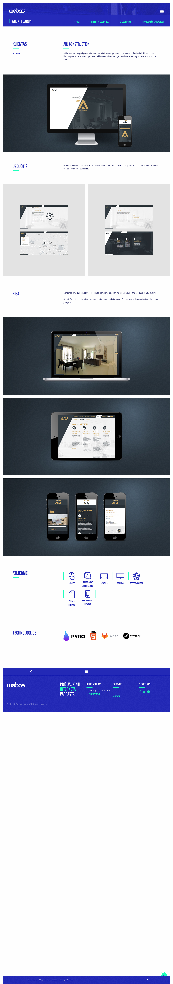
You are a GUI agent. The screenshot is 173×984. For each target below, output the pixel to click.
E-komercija (125, 21)
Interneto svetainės (100, 21)
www (18, 53)
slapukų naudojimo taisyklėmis (64, 980)
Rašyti (117, 696)
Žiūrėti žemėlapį (94, 694)
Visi (78, 21)
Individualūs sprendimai (153, 21)
